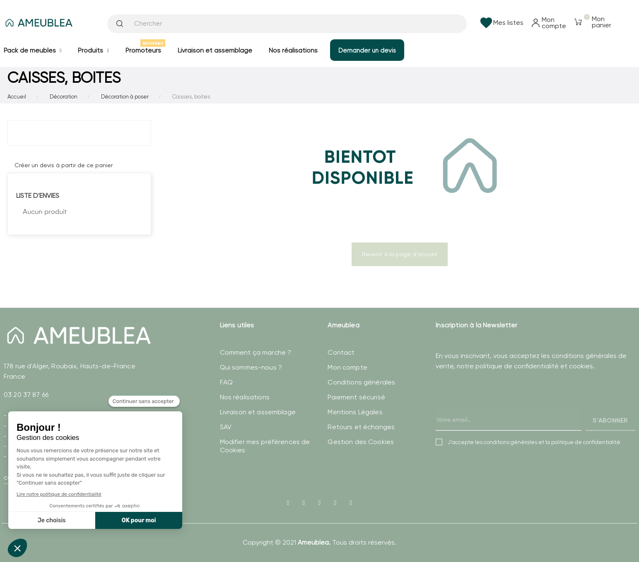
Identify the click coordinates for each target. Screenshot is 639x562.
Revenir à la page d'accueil (399, 254)
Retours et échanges (361, 427)
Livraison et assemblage (258, 412)
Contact (341, 352)
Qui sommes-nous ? (251, 367)
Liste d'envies (37, 195)
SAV (225, 427)
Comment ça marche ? (256, 352)
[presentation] (499, 409)
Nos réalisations (245, 397)
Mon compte (347, 367)
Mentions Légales (355, 412)
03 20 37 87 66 (26, 395)
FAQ (226, 382)
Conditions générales (361, 382)
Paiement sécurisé (356, 397)
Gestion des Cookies (361, 442)
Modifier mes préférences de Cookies (265, 446)
